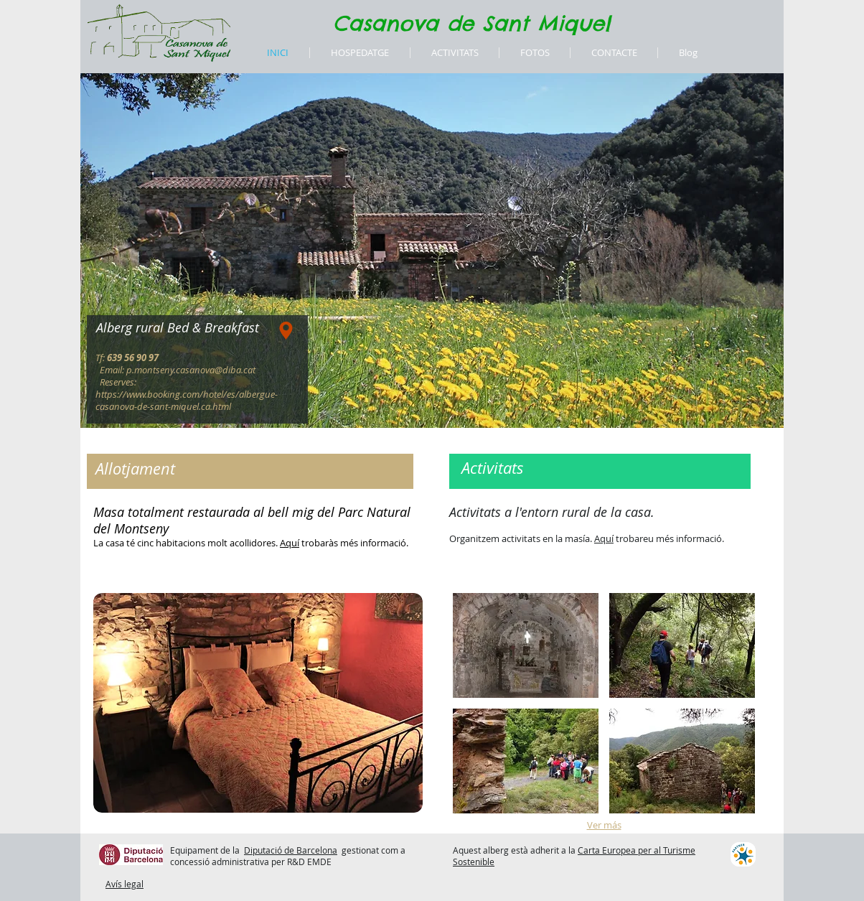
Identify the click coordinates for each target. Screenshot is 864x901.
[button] (525, 645)
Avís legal (124, 884)
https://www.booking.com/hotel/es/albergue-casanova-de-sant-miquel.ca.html (186, 400)
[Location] (285, 330)
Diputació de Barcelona (290, 850)
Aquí (289, 542)
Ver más (604, 824)
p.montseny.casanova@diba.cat (190, 369)
